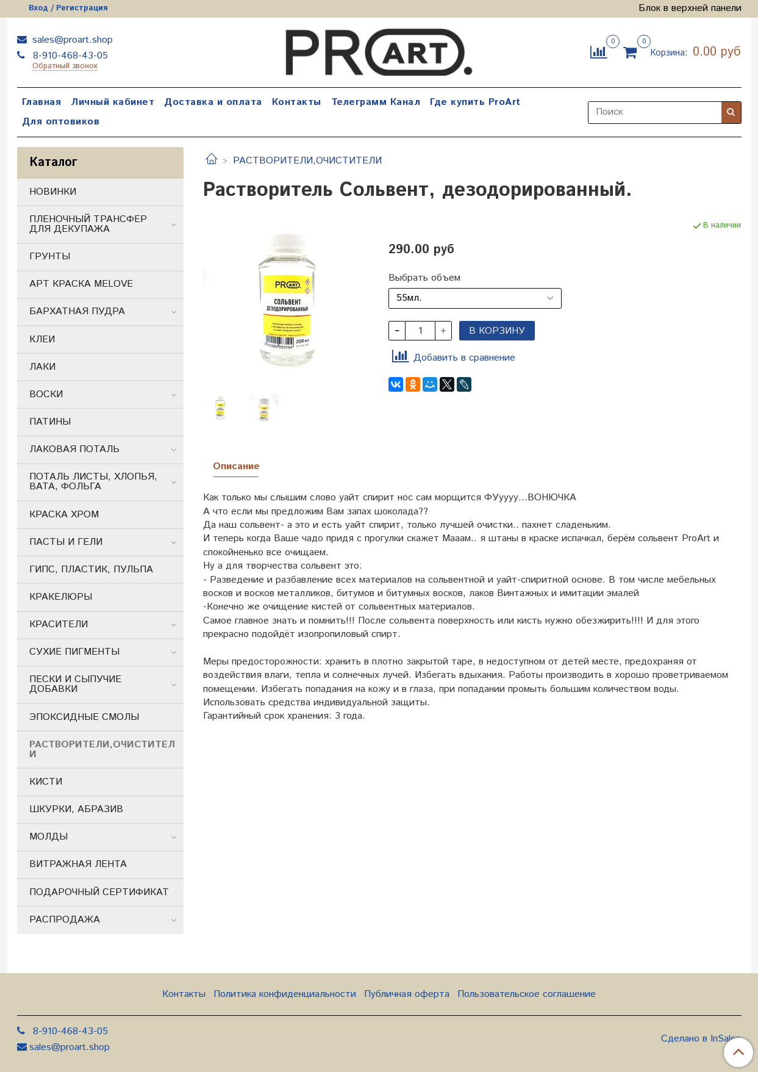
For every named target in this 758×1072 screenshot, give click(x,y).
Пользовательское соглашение (526, 994)
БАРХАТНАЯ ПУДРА (77, 311)
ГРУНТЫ (49, 257)
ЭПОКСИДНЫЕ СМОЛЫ (84, 717)
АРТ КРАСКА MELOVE (81, 284)
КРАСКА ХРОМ (64, 515)
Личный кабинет (112, 102)
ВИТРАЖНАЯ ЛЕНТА (78, 864)
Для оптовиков (61, 122)
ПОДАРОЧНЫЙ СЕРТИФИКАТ (99, 892)
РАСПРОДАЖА (64, 920)
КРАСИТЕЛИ (58, 624)
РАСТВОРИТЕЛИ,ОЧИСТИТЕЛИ (307, 161)
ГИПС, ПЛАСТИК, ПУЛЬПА (91, 570)
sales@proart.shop (71, 40)
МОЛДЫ (48, 837)
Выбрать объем (424, 278)
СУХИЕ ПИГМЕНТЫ (74, 652)
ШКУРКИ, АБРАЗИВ (76, 809)
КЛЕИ (42, 340)
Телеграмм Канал (376, 102)
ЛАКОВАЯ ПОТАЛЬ (74, 449)
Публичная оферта (406, 994)
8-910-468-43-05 (69, 56)
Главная (42, 102)
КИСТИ (45, 782)
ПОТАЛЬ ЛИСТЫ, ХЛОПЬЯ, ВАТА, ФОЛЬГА (93, 482)
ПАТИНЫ (50, 422)
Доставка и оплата (213, 102)
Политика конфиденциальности (284, 994)
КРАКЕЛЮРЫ (60, 597)
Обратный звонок (65, 67)
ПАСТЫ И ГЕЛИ (65, 542)
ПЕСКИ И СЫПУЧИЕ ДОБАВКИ (75, 684)
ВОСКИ (46, 394)
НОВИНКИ (52, 192)
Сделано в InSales (701, 1039)
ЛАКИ (42, 367)
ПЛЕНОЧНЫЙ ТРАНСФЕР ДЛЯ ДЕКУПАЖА (88, 224)
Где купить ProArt (475, 102)
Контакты (296, 102)
